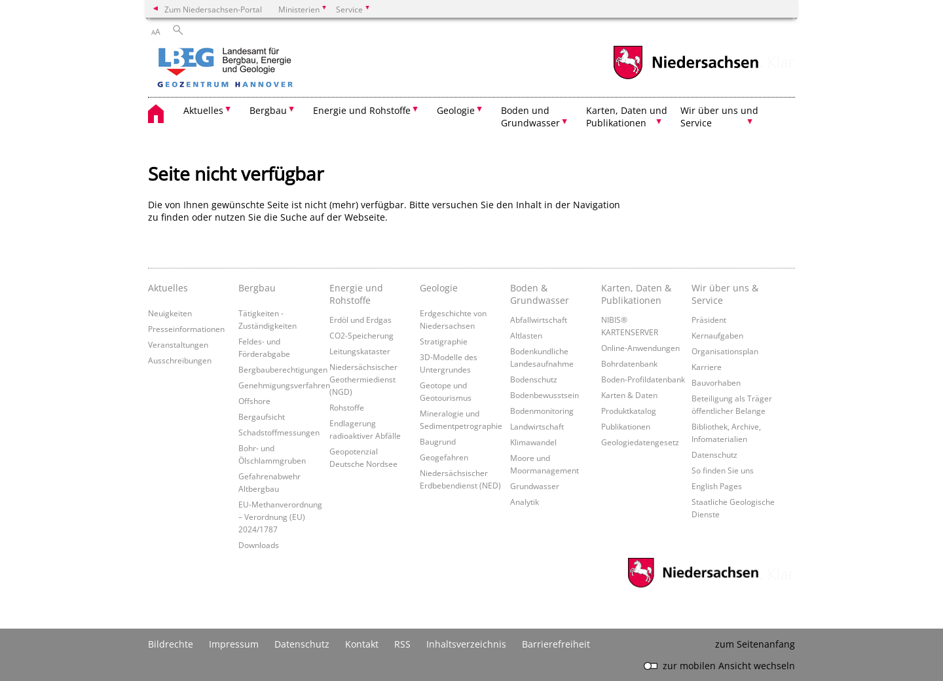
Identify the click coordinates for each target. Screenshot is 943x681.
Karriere (707, 366)
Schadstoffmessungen (279, 432)
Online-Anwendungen (640, 347)
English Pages (717, 486)
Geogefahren (444, 457)
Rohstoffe (346, 407)
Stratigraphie (444, 341)
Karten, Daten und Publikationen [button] (626, 116)
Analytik (524, 501)
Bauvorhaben (716, 382)
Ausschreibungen (180, 360)
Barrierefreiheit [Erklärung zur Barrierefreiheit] (556, 644)
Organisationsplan (725, 351)
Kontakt (362, 644)
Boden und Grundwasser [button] (530, 116)
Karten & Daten (629, 395)
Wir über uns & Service (725, 294)
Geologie (439, 288)
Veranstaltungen (178, 344)
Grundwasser (534, 486)
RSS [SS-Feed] (402, 644)
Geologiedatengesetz (640, 442)
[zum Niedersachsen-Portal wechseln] (685, 77)
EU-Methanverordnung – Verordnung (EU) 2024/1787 (280, 516)
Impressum (234, 644)
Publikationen (625, 426)
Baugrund (438, 441)
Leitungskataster (359, 351)
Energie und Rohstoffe (356, 294)
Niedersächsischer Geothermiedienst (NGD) (363, 379)
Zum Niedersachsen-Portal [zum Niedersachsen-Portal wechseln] (213, 9)
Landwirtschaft (537, 426)
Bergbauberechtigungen (282, 369)
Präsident (709, 319)
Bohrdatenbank (629, 363)
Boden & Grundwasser (539, 294)
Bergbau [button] (268, 110)
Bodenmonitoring (542, 410)
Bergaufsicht (261, 416)
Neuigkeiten (170, 313)
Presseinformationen (186, 328)
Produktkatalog (628, 410)
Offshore (254, 401)
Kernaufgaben (717, 335)
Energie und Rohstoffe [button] (362, 110)
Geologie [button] (456, 110)
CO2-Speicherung (361, 335)
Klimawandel (533, 442)
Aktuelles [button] (203, 110)
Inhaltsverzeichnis (466, 644)
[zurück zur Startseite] (262, 68)
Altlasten (526, 335)
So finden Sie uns (723, 470)
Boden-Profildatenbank (643, 379)
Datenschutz (714, 454)
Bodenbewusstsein (544, 395)
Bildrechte (170, 644)
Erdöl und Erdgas (360, 319)
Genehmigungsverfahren (284, 385)
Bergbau (257, 288)
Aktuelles (168, 288)
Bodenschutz (533, 379)
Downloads (258, 545)
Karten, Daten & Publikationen (636, 294)
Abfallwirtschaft (538, 319)
